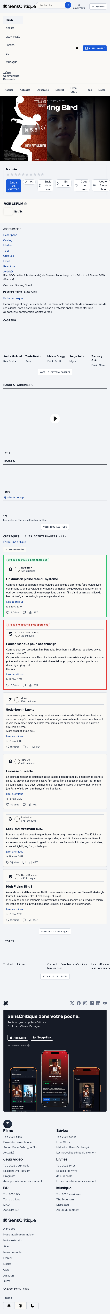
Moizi (24, 697)
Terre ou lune (11, 1198)
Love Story (63, 1141)
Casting (10, 320)
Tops (7, 491)
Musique (63, 1187)
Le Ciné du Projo (30, 632)
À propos (9, 1228)
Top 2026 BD (11, 1193)
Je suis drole (64, 1175)
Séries (62, 1130)
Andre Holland (12, 356)
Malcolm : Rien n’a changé (72, 1146)
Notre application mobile (18, 1233)
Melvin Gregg (56, 356)
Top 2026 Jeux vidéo (16, 1165)
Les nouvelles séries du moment (76, 1151)
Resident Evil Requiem (16, 1170)
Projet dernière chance (17, 1141)
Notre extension (13, 1239)
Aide (6, 1245)
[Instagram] (85, 1003)
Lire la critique (15, 601)
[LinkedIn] (98, 1003)
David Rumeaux (30, 874)
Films (8, 1130)
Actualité (8, 1151)
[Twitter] (72, 1003)
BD (5, 1187)
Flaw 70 (25, 759)
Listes (9, 940)
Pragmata (9, 1175)
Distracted (62, 1204)
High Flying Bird (57, 100)
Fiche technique (13, 298)
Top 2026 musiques (68, 1193)
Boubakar (26, 817)
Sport (28, 285)
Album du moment (67, 1209)
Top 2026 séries (66, 1136)
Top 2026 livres (66, 1165)
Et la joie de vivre (66, 1170)
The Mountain (65, 1198)
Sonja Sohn (76, 356)
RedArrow (26, 567)
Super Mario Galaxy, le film (20, 1146)
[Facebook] (79, 1003)
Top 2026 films (12, 1136)
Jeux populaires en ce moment (22, 1180)
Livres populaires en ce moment (76, 1180)
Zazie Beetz (33, 356)
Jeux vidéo (13, 1158)
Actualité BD (11, 1209)
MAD (6, 1204)
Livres (62, 1158)
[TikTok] (92, 1003)
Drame (19, 285)
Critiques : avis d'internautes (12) (37, 536)
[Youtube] (105, 1003)
